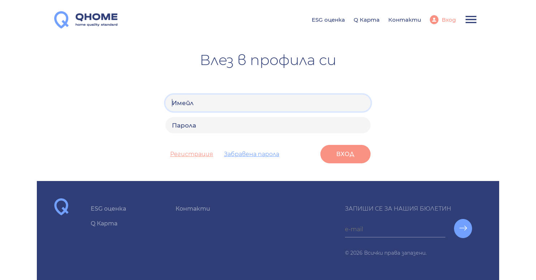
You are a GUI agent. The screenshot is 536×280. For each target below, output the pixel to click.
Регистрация (191, 154)
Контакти (404, 19)
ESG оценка (328, 19)
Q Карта (367, 19)
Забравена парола (251, 154)
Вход (448, 19)
